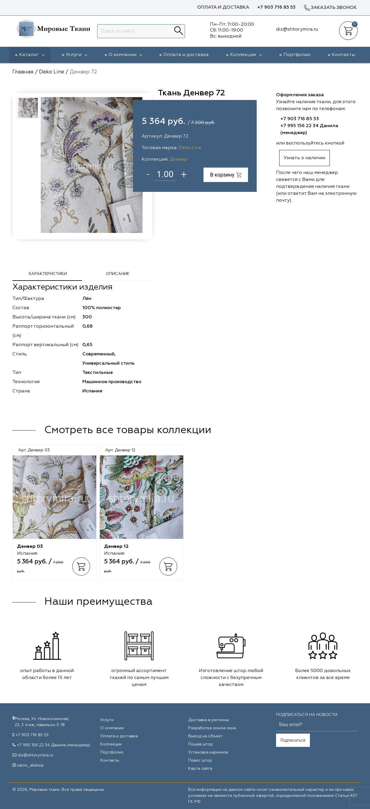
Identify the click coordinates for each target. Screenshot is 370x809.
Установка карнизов (208, 752)
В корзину (226, 175)
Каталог (32, 55)
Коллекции (246, 55)
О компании (125, 55)
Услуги (76, 55)
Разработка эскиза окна (212, 728)
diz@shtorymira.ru (35, 755)
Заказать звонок (330, 7)
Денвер (178, 159)
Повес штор (200, 760)
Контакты (343, 55)
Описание (117, 274)
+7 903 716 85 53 (276, 7)
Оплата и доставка (223, 7)
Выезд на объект (205, 736)
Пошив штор (200, 744)
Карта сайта (200, 769)
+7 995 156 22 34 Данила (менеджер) (53, 745)
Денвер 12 (116, 546)
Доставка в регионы (208, 720)
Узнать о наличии (304, 158)
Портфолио (296, 55)
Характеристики (47, 274)
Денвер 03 (30, 546)
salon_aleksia (30, 765)
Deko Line (190, 148)
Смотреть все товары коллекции (127, 430)
